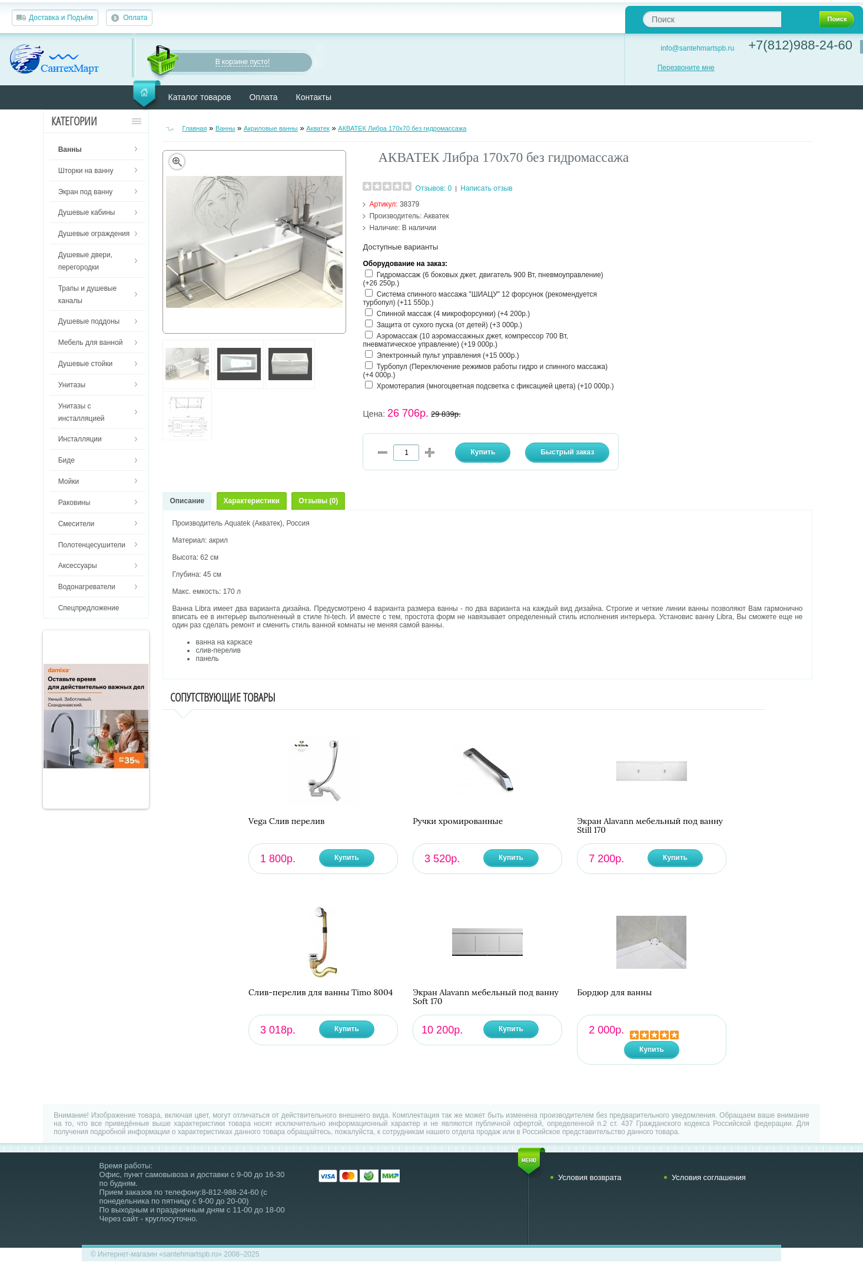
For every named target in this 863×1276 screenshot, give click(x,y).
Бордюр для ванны (614, 992)
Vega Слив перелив (286, 821)
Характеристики (252, 501)
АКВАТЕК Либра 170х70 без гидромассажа (402, 128)
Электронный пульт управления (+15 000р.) (448, 355)
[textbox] (712, 19)
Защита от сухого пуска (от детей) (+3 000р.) (449, 325)
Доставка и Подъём (61, 18)
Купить (346, 857)
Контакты (313, 97)
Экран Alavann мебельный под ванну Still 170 (650, 826)
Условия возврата (590, 1177)
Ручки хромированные (458, 821)
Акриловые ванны (271, 128)
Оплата (135, 18)
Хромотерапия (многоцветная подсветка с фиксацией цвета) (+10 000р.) (495, 386)
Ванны (225, 128)
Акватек (318, 128)
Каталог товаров (199, 97)
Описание (187, 501)
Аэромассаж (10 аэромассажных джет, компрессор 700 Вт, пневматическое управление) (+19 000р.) (465, 340)
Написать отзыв (486, 188)
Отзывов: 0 (434, 188)
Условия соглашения (709, 1177)
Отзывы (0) (318, 501)
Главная (194, 128)
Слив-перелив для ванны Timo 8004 (320, 992)
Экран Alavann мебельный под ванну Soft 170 (486, 997)
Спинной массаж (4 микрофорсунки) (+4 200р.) (453, 314)
